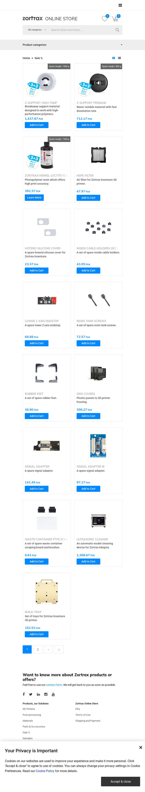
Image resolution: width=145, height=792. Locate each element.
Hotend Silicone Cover (42, 248)
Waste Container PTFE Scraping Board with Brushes (66, 539)
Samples (28, 738)
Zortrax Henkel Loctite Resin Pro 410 (54, 175)
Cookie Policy (45, 771)
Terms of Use (82, 714)
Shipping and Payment (87, 720)
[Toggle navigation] (120, 5)
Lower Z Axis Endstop (42, 321)
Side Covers (86, 394)
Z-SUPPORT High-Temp (41, 103)
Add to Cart (37, 125)
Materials (28, 720)
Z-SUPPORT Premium (91, 103)
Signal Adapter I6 (90, 466)
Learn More (34, 197)
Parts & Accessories (34, 726)
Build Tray (33, 612)
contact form (54, 684)
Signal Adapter (37, 466)
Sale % (39, 58)
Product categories (34, 44)
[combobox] (35, 30)
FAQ (77, 709)
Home (26, 58)
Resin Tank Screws (91, 321)
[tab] (113, 58)
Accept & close (121, 781)
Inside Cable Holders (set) (97, 248)
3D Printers (29, 709)
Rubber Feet (34, 394)
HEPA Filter (85, 175)
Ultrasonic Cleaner (92, 539)
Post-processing (32, 714)
